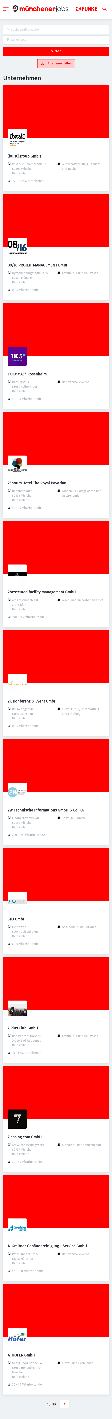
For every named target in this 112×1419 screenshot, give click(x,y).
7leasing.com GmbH (25, 1137)
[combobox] (56, 29)
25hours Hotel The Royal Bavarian (37, 483)
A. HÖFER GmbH (21, 1355)
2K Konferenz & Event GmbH (32, 701)
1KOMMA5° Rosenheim (27, 374)
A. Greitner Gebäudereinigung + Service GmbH (47, 1246)
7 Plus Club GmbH (23, 1028)
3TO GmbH (17, 919)
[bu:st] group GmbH (24, 156)
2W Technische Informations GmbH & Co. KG (46, 810)
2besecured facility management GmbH (42, 592)
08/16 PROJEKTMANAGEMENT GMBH (38, 265)
